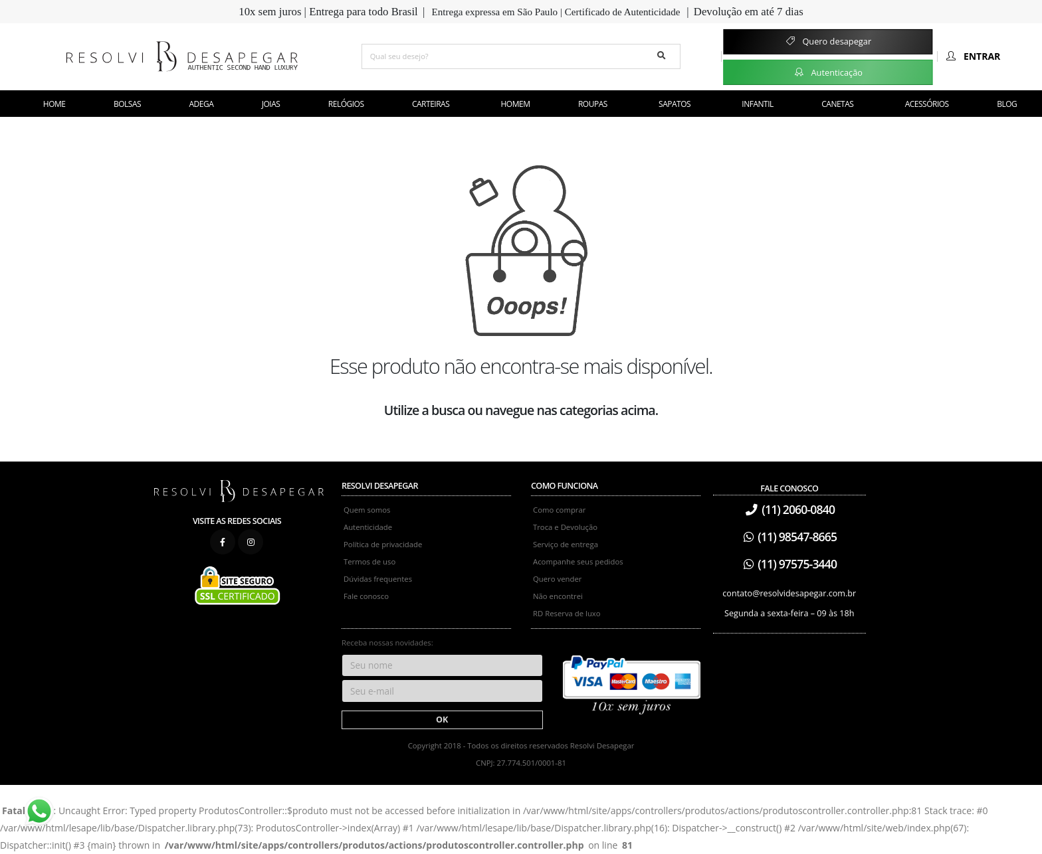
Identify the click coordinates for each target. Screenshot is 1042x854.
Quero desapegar (827, 41)
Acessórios (927, 104)
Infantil (757, 104)
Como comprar (559, 510)
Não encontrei (558, 596)
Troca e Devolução (565, 527)
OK (442, 719)
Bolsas (127, 104)
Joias (271, 104)
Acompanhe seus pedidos (578, 561)
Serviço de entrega (565, 544)
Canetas (837, 104)
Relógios (346, 104)
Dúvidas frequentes (378, 579)
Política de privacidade (383, 544)
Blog (1007, 104)
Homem (515, 104)
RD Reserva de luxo (567, 613)
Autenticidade (368, 527)
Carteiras (430, 104)
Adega (201, 104)
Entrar (972, 56)
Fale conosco (366, 596)
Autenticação (828, 72)
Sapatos (674, 104)
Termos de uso (369, 561)
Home (54, 104)
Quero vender (557, 579)
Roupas (592, 104)
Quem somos (367, 510)
